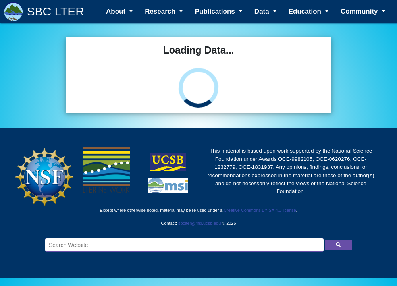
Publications (216, 11)
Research (161, 11)
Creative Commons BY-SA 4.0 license (260, 210)
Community (360, 11)
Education (306, 11)
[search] (183, 245)
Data (262, 11)
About (116, 11)
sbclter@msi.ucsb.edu (199, 223)
